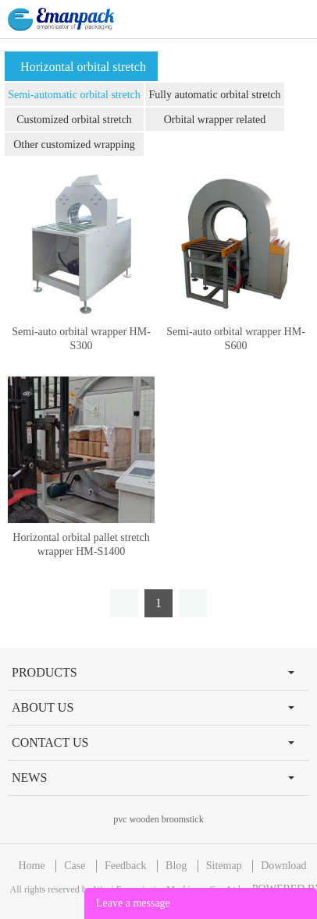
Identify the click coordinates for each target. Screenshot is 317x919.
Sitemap (224, 865)
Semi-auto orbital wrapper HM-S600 (235, 339)
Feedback (126, 865)
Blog (176, 865)
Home (31, 865)
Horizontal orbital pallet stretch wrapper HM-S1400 (80, 544)
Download (283, 865)
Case (74, 865)
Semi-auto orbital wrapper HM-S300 (81, 339)
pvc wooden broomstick (158, 819)
